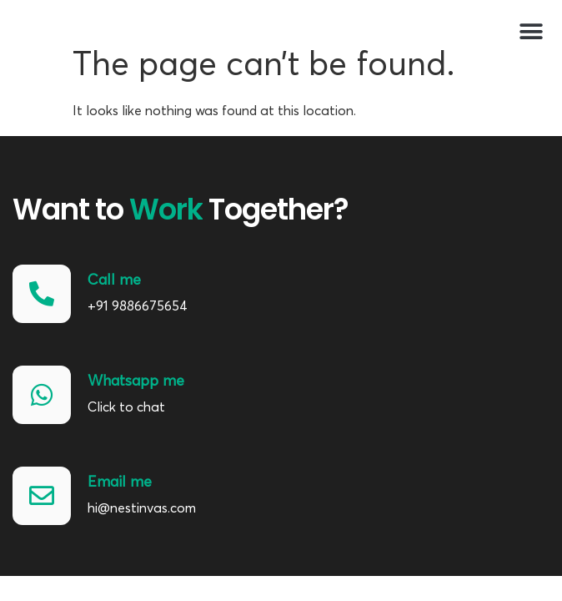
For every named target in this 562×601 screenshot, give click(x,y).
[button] (530, 31)
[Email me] (42, 496)
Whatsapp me (136, 380)
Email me (120, 481)
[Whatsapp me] (42, 395)
